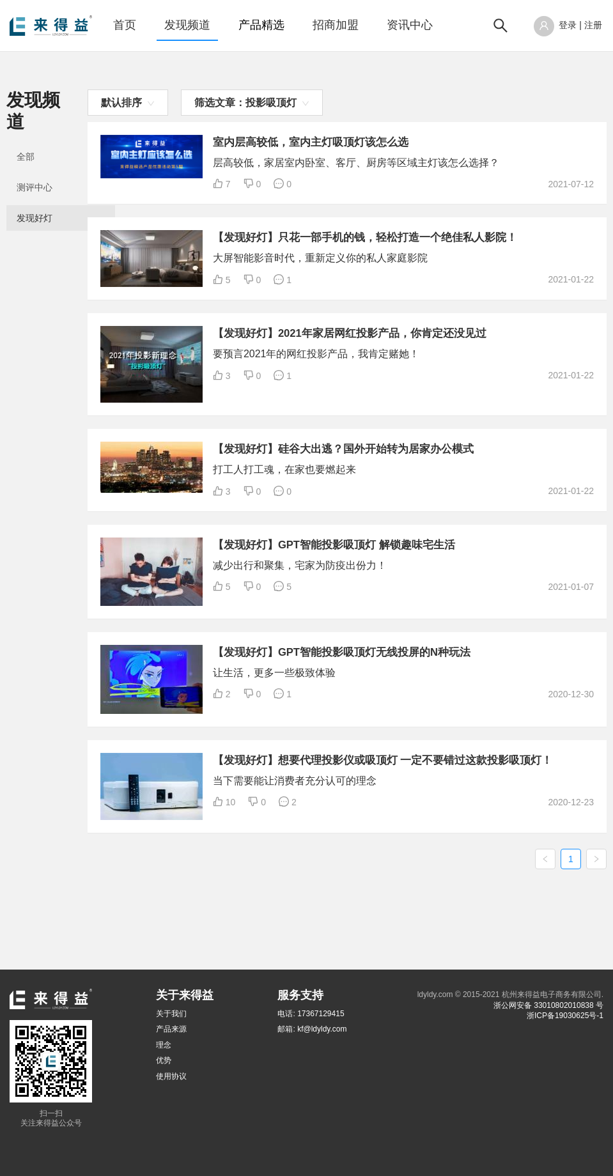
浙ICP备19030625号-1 (565, 1015)
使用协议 (171, 1076)
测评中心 (34, 166)
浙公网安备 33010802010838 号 (548, 1005)
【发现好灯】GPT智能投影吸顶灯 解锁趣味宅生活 (451, 584)
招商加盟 (336, 25)
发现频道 (187, 25)
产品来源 (171, 1029)
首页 (124, 25)
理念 (163, 1045)
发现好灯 (34, 197)
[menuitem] (124, 25)
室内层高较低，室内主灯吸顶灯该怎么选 (427, 141)
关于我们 (171, 1013)
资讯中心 (410, 25)
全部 (26, 135)
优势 (163, 1060)
